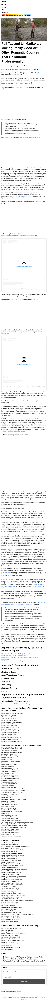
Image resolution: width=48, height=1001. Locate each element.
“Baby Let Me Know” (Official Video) (21, 69)
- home (3, 1)
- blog (3, 9)
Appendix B (40, 531)
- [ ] (16, 15)
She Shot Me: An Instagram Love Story (12, 661)
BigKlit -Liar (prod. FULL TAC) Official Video (13, 655)
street (7, 235)
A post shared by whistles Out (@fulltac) (15, 289)
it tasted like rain (5, 659)
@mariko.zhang (5, 333)
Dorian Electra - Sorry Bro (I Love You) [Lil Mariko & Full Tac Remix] (20, 657)
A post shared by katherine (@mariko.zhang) (15, 387)
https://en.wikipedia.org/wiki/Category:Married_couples (16, 704)
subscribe (24, 981)
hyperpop (29, 193)
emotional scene (37, 559)
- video (3, 7)
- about (3, 4)
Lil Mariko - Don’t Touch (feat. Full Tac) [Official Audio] (16, 654)
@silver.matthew (29, 235)
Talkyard (18, 991)
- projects (4, 12)
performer (12, 235)
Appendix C (38, 640)
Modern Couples (6, 572)
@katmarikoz (41, 73)
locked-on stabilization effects (23, 196)
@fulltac (26, 73)
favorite (3, 235)
